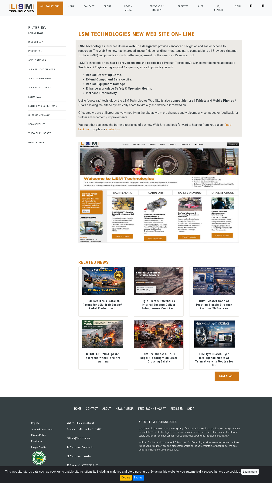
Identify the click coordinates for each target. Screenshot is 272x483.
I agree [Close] (138, 477)
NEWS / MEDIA (128, 8)
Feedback (36, 441)
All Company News (39, 78)
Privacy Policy (38, 435)
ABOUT (107, 6)
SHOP (201, 6)
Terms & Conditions (42, 429)
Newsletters (36, 142)
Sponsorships (36, 124)
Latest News (35, 32)
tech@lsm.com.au (78, 438)
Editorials (34, 96)
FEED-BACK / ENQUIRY (157, 8)
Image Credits (38, 447)
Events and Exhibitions (42, 105)
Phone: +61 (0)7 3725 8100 (82, 465)
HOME (71, 6)
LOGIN (237, 6)
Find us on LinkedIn (79, 456)
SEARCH (218, 8)
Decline (125, 477)
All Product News (39, 87)
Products (35, 51)
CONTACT (89, 6)
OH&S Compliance (39, 115)
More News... (226, 376)
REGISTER (183, 6)
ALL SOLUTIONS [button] (50, 6)
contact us (113, 129)
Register (35, 423)
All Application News (41, 69)
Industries (35, 41)
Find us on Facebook (80, 447)
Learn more (250, 471)
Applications (37, 60)
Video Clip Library (39, 133)
